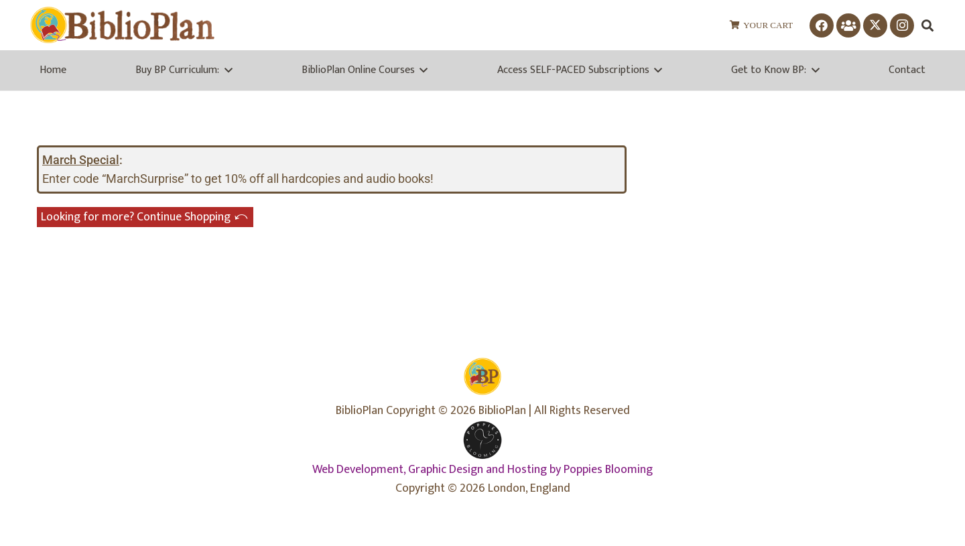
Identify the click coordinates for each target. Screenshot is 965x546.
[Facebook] (822, 25)
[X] (875, 25)
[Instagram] (902, 25)
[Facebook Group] (848, 25)
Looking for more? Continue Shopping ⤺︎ (145, 217)
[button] (927, 25)
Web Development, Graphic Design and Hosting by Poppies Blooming (482, 470)
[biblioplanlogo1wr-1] (122, 25)
